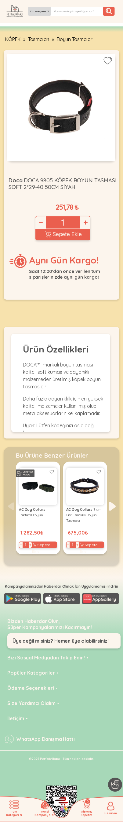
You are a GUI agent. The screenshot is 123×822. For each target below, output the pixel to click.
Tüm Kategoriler (39, 11)
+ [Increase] (85, 222)
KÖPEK (12, 39)
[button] (112, 506)
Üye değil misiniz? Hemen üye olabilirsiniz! (61, 641)
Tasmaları (38, 39)
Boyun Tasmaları (75, 39)
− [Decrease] (40, 222)
